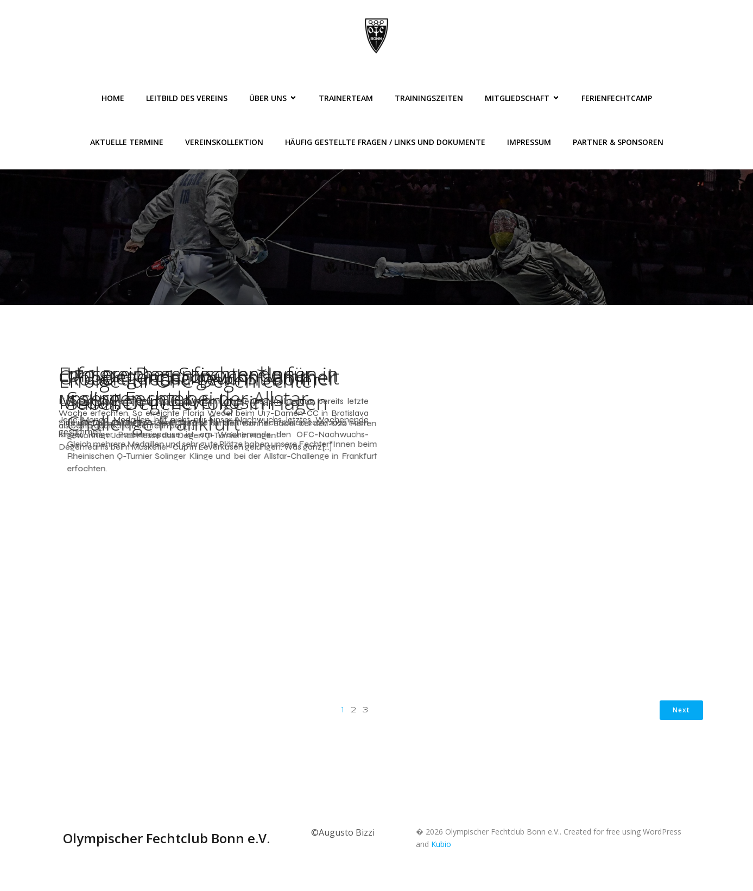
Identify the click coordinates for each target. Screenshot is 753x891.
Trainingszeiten (429, 98)
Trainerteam (346, 98)
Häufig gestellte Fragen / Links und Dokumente (385, 142)
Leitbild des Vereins (186, 98)
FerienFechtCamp (616, 98)
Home (113, 98)
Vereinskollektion (224, 142)
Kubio (441, 844)
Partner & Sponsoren (618, 142)
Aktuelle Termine (126, 142)
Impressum (529, 142)
